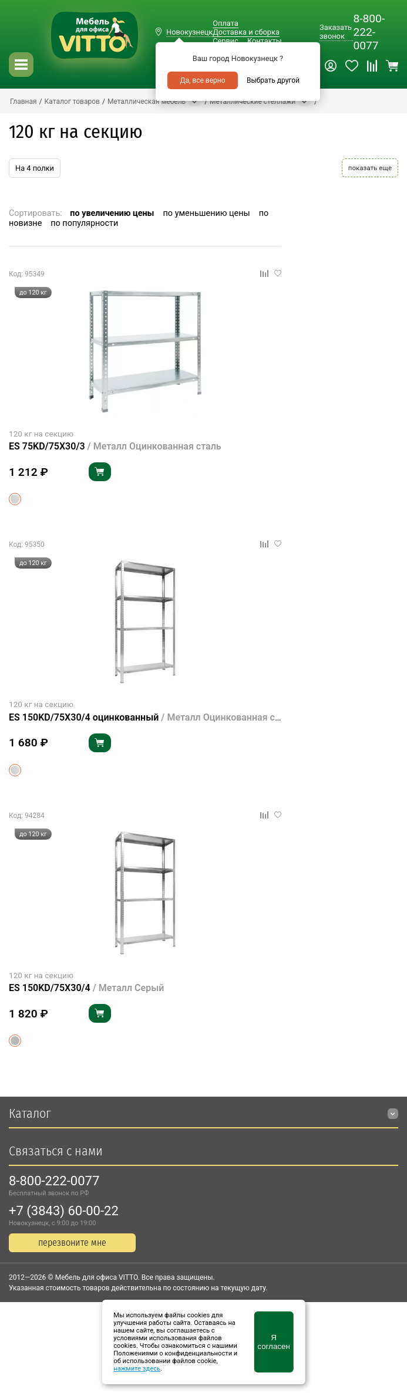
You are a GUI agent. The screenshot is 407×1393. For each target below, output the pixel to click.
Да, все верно (202, 80)
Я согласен (273, 1342)
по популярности (84, 223)
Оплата (225, 23)
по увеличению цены (112, 213)
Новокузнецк (189, 32)
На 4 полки (34, 168)
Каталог (30, 1113)
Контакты (264, 40)
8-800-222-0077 (369, 32)
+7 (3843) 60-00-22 (64, 1210)
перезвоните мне (72, 1242)
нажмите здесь (136, 1368)
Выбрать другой (273, 80)
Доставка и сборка (246, 32)
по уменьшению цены (206, 213)
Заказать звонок (335, 31)
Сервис (225, 40)
